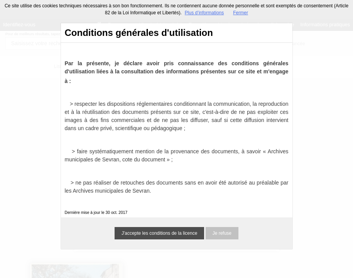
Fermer (240, 12)
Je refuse (222, 233)
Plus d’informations (204, 12)
